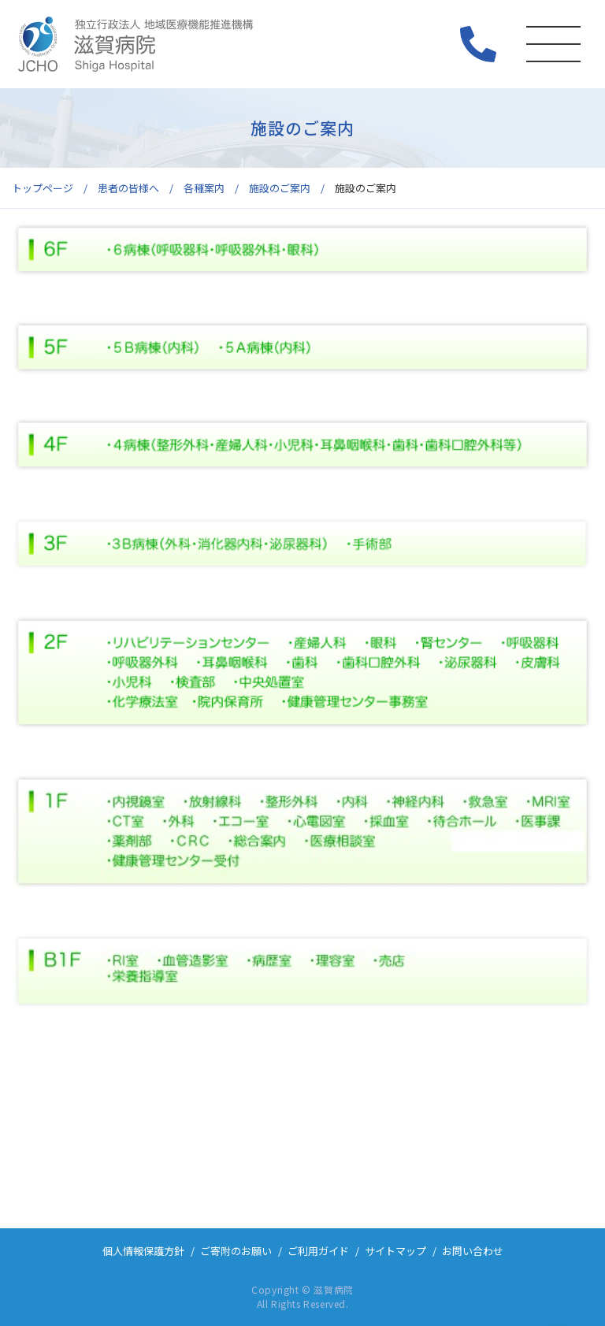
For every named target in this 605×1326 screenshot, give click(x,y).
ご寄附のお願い (236, 1250)
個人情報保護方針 (143, 1250)
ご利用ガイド (318, 1250)
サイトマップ (395, 1250)
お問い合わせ (472, 1250)
